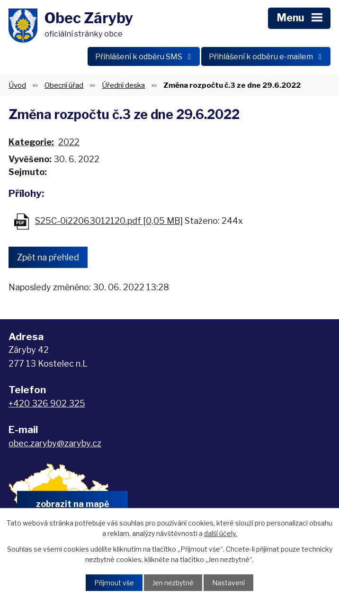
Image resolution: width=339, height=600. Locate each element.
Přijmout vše (114, 583)
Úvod (17, 85)
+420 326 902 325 (47, 403)
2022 (69, 142)
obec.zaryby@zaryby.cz (55, 443)
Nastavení (228, 583)
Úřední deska (123, 85)
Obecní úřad (64, 85)
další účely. (220, 533)
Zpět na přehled (48, 257)
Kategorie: (31, 142)
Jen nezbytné (173, 583)
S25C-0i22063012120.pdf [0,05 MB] (109, 221)
